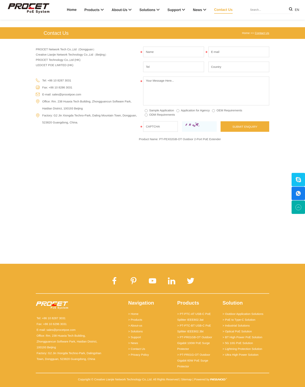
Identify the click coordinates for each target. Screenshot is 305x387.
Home (72, 10)
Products (92, 10)
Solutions (147, 10)
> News (133, 343)
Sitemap (186, 379)
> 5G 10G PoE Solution (238, 343)
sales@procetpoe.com (66, 94)
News (197, 10)
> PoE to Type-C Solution (239, 319)
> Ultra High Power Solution (241, 354)
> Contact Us (136, 348)
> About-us (135, 325)
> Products (135, 319)
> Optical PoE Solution (237, 331)
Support (174, 10)
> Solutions (135, 331)
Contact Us (223, 10)
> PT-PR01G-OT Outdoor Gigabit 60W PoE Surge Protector (193, 360)
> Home (133, 313)
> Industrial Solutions (236, 325)
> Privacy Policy (138, 354)
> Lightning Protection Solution (242, 348)
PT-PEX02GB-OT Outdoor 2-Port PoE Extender (190, 139)
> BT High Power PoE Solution (242, 337)
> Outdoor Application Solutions (243, 313)
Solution (233, 303)
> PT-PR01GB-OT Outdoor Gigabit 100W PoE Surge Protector (194, 342)
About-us (119, 10)
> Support (134, 337)
